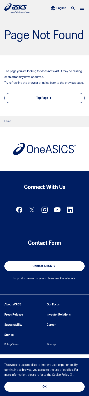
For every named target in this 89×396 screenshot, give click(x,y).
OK (44, 386)
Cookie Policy (60, 374)
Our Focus (53, 304)
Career (51, 324)
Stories (9, 335)
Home (7, 121)
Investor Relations (59, 314)
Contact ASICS (44, 266)
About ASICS (12, 304)
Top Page (44, 98)
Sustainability (13, 324)
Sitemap (51, 344)
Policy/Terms (11, 344)
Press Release (13, 314)
